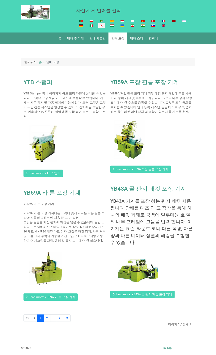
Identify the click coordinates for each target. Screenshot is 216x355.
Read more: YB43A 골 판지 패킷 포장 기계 (142, 294)
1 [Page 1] (40, 318)
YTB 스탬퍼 (38, 82)
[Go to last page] (67, 318)
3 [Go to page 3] (53, 318)
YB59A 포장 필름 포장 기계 (144, 82)
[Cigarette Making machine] (35, 12)
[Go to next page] (60, 318)
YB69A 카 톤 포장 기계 (52, 192)
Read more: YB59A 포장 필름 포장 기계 (140, 169)
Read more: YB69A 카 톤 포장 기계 (50, 297)
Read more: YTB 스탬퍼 (43, 173)
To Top (167, 348)
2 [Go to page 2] (47, 318)
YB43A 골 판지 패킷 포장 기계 (148, 188)
